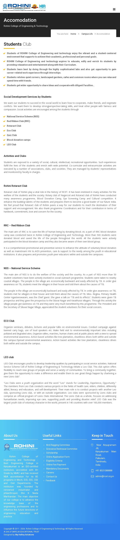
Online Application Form (57, 457)
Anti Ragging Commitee (57, 445)
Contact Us (51, 476)
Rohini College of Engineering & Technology (45, 529)
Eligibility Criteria (53, 460)
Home (73, 34)
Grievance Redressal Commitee (61, 449)
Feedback (50, 480)
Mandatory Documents (57, 468)
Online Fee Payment (55, 464)
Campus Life (87, 34)
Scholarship (51, 453)
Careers (49, 472)
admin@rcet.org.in (104, 476)
